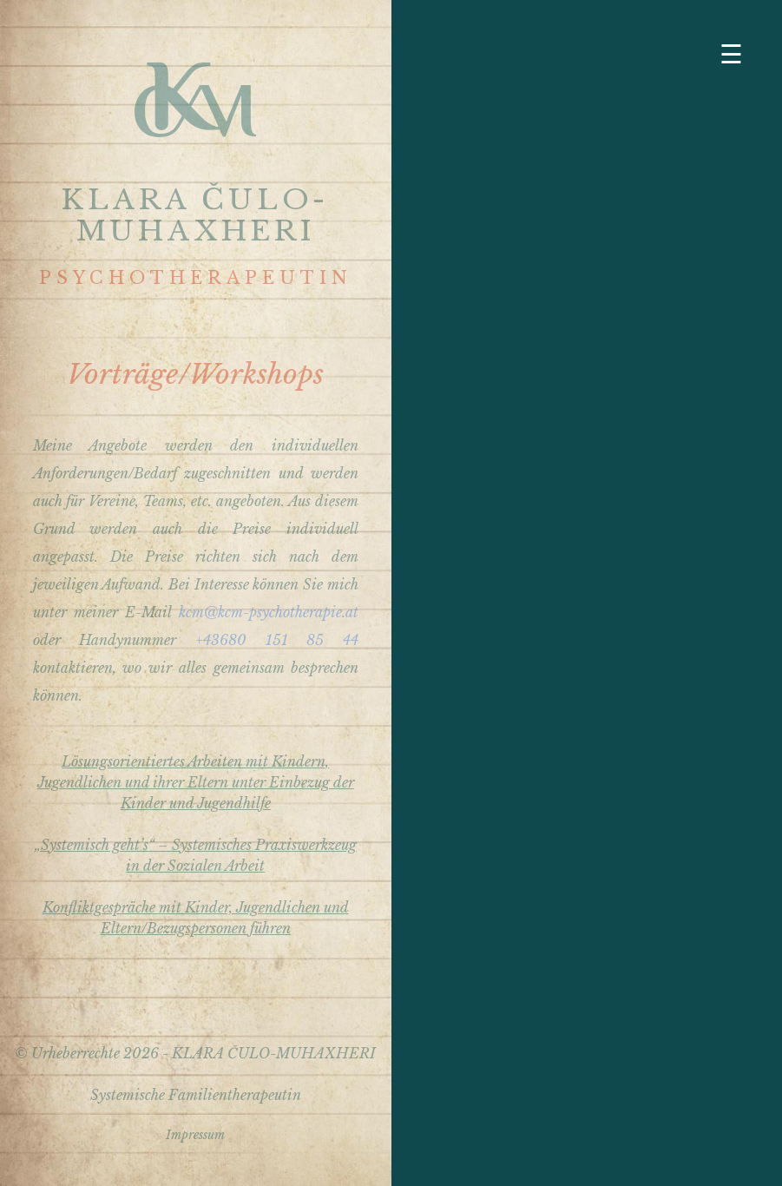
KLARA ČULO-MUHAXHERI (195, 215)
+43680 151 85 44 (276, 640)
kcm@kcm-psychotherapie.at (268, 612)
